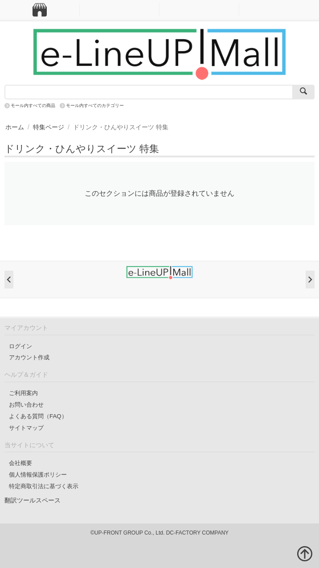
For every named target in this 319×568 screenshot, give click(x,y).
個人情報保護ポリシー (38, 474)
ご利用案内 (23, 393)
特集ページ (48, 127)
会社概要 (20, 463)
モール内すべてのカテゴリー (95, 105)
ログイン (20, 346)
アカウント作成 (29, 357)
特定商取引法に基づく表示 (43, 486)
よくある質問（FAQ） (38, 416)
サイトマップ (26, 427)
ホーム (14, 127)
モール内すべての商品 (33, 105)
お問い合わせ (26, 404)
